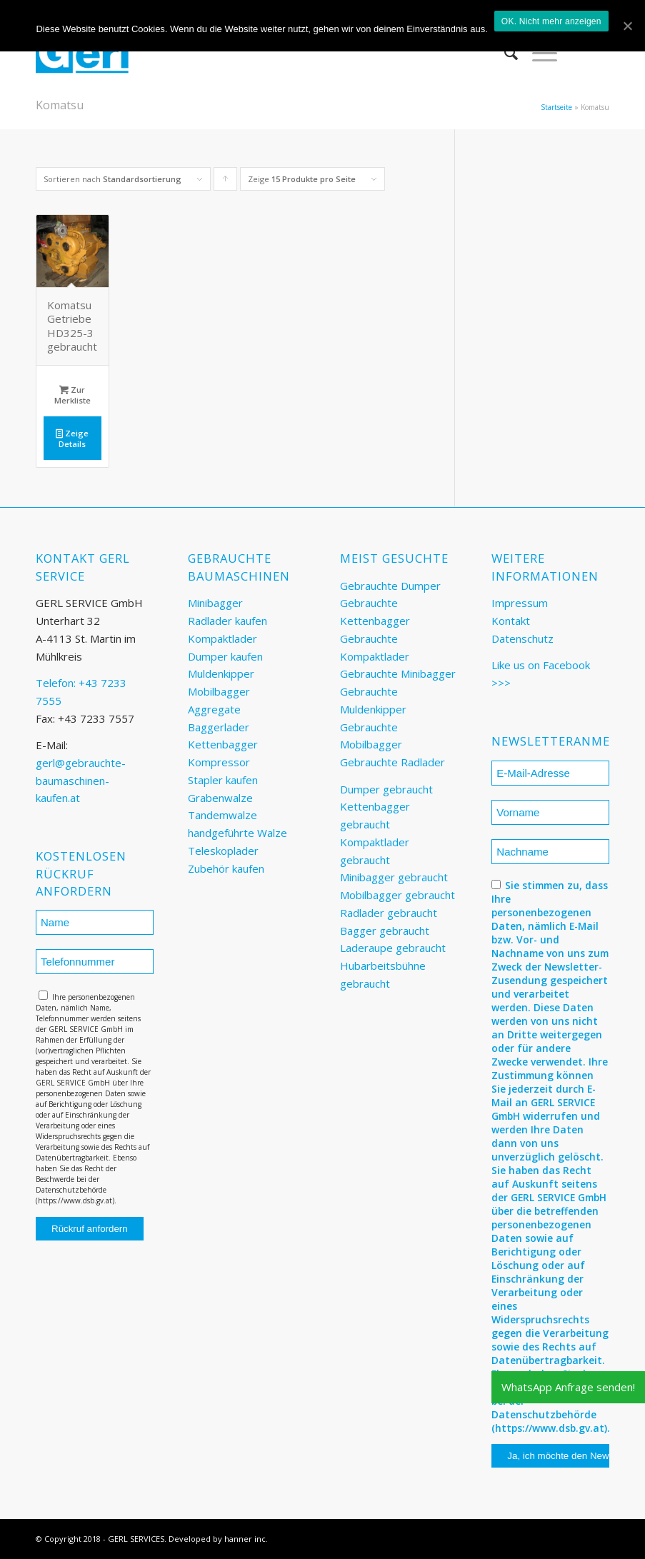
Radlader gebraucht (388, 913)
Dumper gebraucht (386, 789)
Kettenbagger (223, 744)
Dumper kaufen (225, 656)
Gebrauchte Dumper (390, 585)
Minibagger (215, 603)
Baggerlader (218, 727)
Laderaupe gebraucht (393, 948)
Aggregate (214, 709)
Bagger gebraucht (384, 930)
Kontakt (510, 620)
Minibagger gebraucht (394, 877)
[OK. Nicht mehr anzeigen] (627, 26)
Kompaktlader (222, 638)
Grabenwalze (220, 798)
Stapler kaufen (223, 780)
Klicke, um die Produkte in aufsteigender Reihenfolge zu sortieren (225, 182)
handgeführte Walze (237, 833)
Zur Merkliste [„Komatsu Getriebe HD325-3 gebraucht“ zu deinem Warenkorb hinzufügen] (72, 394)
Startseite (556, 107)
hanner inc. (246, 1538)
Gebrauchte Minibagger (398, 673)
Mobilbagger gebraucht (397, 895)
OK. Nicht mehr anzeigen (552, 21)
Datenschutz (522, 638)
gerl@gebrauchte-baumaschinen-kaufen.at (81, 781)
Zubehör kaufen (226, 868)
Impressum (519, 603)
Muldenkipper (221, 673)
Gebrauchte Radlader (392, 762)
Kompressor (219, 762)
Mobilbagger (219, 691)
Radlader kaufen (227, 620)
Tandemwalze (222, 815)
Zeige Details (72, 437)
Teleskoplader (223, 850)
